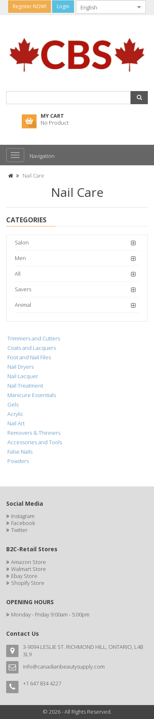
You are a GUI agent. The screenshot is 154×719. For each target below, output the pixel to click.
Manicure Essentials (31, 395)
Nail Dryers (20, 366)
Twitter (19, 530)
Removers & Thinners (33, 432)
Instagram (22, 516)
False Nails (19, 451)
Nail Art (16, 423)
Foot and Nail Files (29, 357)
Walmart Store (28, 569)
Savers (23, 289)
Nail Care (33, 175)
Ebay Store (24, 576)
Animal (23, 304)
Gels (12, 404)
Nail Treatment (25, 385)
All (18, 273)
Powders (18, 461)
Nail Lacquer (22, 376)
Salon (22, 242)
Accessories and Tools (34, 442)
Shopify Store (27, 583)
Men (20, 258)
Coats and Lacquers (31, 348)
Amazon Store (28, 562)
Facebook (23, 523)
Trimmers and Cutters (33, 338)
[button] (139, 97)
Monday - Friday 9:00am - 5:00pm (50, 614)
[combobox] (104, 7)
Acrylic (15, 414)
